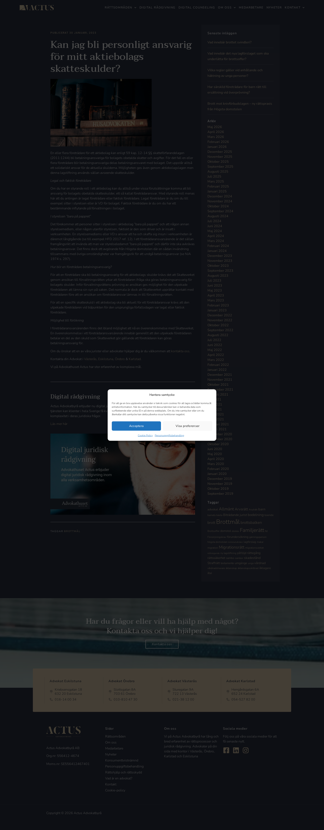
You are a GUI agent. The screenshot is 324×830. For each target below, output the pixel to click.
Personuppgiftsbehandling (169, 435)
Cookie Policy (145, 435)
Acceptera (136, 426)
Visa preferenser (187, 426)
